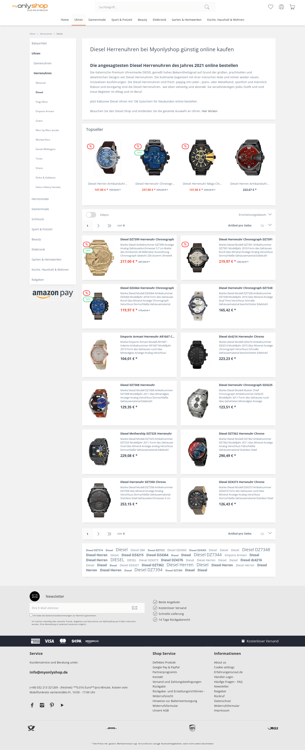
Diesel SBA (138, 550)
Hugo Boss (42, 101)
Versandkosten (145, 743)
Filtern (104, 215)
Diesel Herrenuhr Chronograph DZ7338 (246, 288)
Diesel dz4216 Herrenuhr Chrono (241, 336)
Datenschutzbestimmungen (59, 615)
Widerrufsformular (165, 706)
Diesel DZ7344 (208, 554)
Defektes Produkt (164, 662)
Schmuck (38, 219)
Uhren (36, 53)
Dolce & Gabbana (45, 177)
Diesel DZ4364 (157, 555)
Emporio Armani (45, 111)
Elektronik (38, 249)
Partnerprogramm (165, 672)
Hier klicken (210, 111)
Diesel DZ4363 (198, 550)
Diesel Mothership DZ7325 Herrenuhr (146, 433)
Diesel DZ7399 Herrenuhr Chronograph (147, 239)
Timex (39, 158)
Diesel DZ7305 (174, 570)
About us (220, 662)
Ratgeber (38, 280)
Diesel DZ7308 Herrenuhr (137, 385)
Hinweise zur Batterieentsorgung (175, 701)
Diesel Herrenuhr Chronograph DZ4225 (246, 385)
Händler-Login (223, 677)
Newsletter (221, 686)
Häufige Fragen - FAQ (228, 682)
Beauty (36, 239)
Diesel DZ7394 (148, 570)
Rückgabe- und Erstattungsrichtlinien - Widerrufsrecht (179, 693)
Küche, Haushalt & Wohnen (50, 269)
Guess (39, 120)
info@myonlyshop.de (49, 672)
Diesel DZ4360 (177, 550)
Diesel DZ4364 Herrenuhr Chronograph (147, 288)
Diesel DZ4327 (130, 565)
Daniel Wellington (45, 149)
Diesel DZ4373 (149, 560)
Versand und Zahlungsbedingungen (177, 682)
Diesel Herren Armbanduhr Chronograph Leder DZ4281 (108, 184)
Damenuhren (43, 63)
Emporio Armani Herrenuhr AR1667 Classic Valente (148, 336)
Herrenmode (40, 199)
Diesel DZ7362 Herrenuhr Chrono (241, 433)
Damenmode (40, 209)
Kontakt (158, 677)
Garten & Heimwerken (46, 259)
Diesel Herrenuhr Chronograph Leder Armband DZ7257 (156, 184)
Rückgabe (159, 686)
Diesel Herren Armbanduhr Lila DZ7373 (251, 184)
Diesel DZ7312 (156, 550)
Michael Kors (43, 139)
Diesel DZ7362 (153, 565)
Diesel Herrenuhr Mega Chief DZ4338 (203, 184)
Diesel (39, 92)
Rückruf (219, 696)
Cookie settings (224, 667)
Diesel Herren (97, 555)
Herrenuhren (43, 73)
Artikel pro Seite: (240, 225)
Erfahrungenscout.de (228, 672)
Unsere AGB (161, 710)
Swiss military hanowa (48, 187)
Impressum (222, 710)
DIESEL (117, 559)
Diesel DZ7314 (95, 550)
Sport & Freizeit (42, 229)
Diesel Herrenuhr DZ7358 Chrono (143, 482)
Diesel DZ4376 (172, 560)
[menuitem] (155, 7)
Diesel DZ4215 (133, 555)
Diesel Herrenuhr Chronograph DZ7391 (246, 239)
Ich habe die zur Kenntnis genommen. (65, 615)
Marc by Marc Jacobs (47, 130)
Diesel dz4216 (251, 560)
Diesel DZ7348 (256, 549)
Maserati (41, 82)
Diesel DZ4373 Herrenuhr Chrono (241, 482)
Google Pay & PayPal (166, 667)
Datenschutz (222, 701)
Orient (39, 168)
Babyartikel (39, 43)
